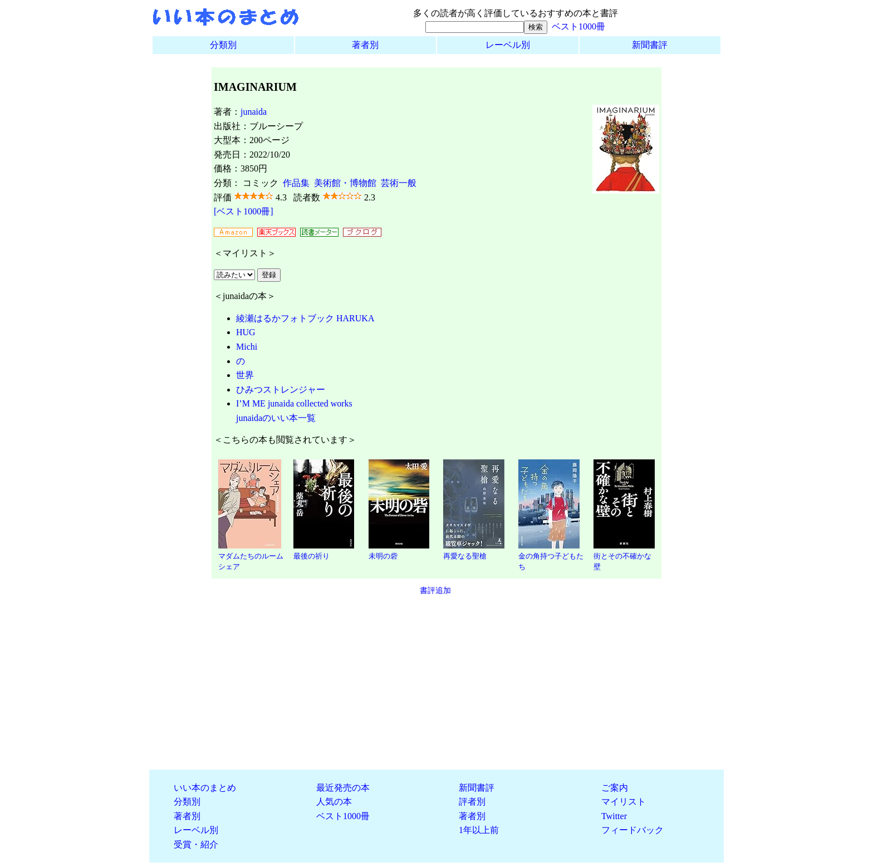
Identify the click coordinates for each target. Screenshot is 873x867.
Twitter (614, 816)
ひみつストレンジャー (280, 389)
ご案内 (614, 787)
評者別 (472, 801)
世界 (245, 375)
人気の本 (334, 801)
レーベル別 (507, 45)
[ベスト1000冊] (243, 211)
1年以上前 (479, 830)
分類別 (223, 45)
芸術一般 (398, 183)
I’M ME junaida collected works (294, 403)
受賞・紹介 (196, 844)
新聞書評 (650, 45)
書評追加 (435, 590)
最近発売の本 (343, 787)
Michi (246, 346)
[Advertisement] (436, 683)
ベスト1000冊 (578, 26)
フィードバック (632, 830)
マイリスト (623, 801)
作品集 (296, 183)
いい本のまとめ (205, 787)
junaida (254, 111)
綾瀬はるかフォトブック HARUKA (305, 318)
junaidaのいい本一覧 (276, 418)
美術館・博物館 (345, 183)
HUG (246, 332)
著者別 (365, 45)
